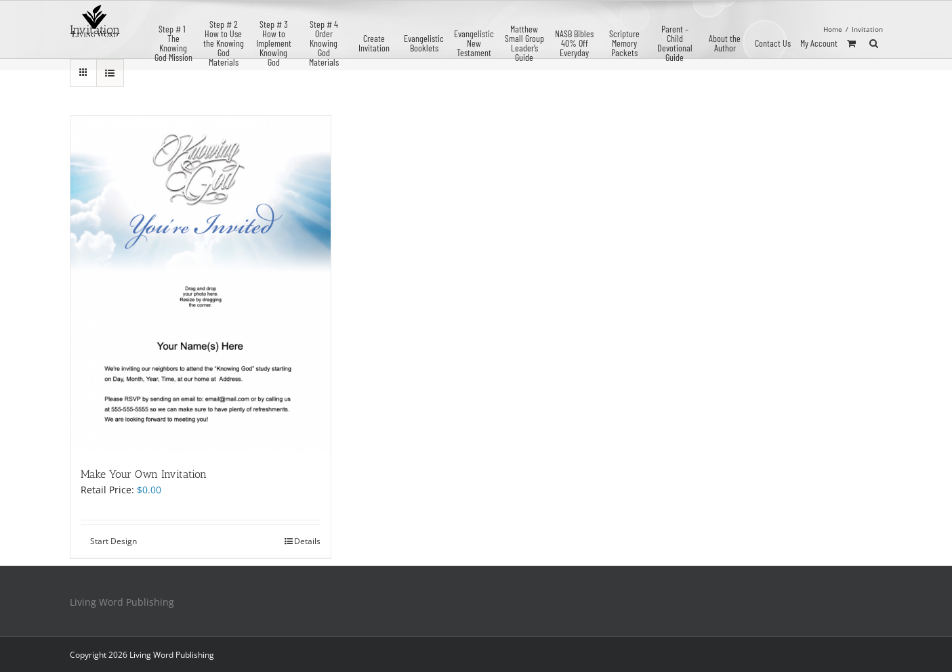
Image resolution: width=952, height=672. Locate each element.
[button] (873, 42)
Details (307, 541)
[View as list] (110, 73)
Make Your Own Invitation (144, 474)
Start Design (113, 541)
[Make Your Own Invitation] (200, 284)
